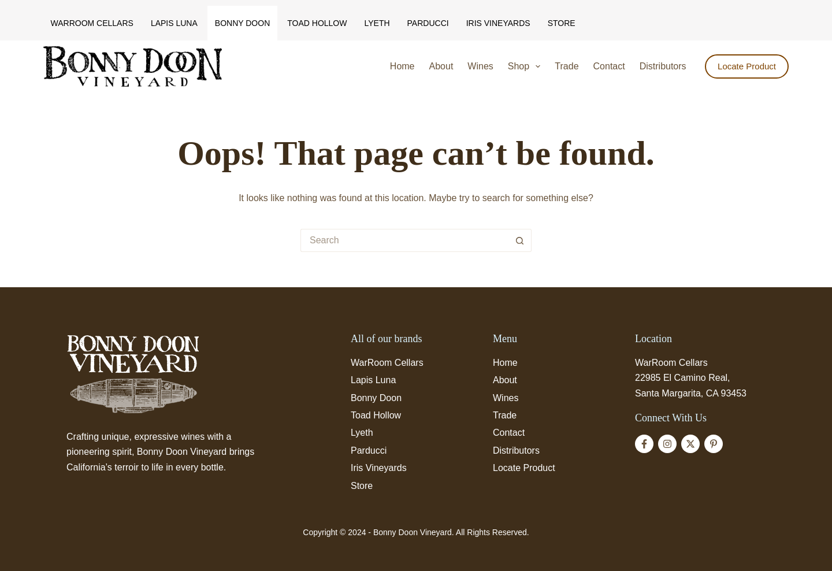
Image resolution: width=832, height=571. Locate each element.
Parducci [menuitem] (428, 23)
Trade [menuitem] (566, 66)
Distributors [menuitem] (663, 66)
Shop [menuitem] (526, 66)
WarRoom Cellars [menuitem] (92, 23)
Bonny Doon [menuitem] (242, 23)
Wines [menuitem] (480, 66)
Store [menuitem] (561, 23)
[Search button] (520, 240)
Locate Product (747, 66)
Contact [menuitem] (609, 66)
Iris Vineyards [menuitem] (498, 23)
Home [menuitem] (402, 66)
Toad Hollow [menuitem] (317, 23)
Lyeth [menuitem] (376, 23)
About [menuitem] (441, 66)
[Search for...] (404, 240)
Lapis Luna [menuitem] (174, 23)
